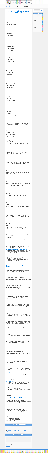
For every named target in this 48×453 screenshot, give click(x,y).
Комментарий (8, 436)
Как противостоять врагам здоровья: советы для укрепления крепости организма (19, 429)
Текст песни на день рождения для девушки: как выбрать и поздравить (17, 427)
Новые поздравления (9, 6)
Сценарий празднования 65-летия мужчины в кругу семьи (15, 428)
